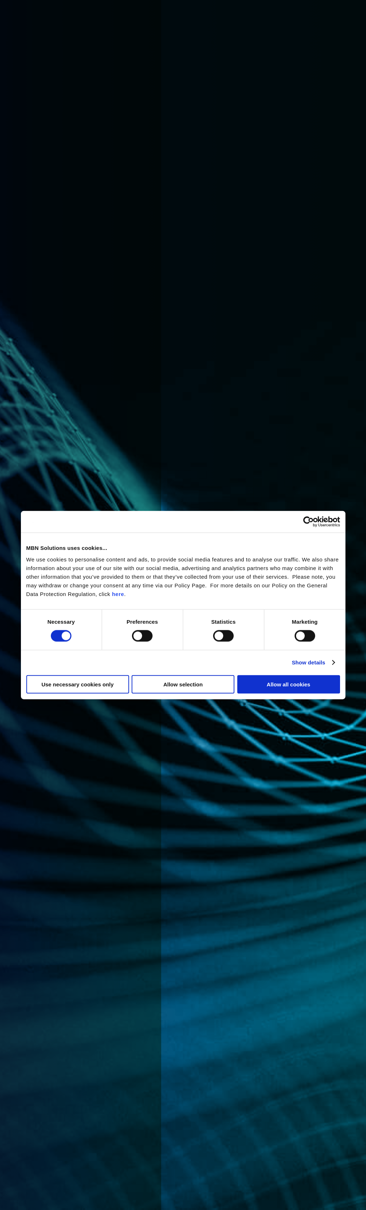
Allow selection (183, 684)
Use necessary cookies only (77, 684)
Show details (308, 662)
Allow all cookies (288, 684)
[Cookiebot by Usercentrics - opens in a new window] (308, 521)
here (118, 594)
